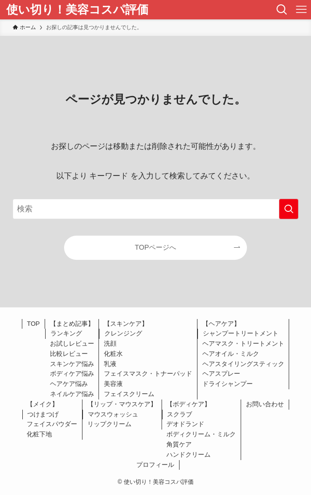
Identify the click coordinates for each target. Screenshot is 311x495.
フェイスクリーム (129, 394)
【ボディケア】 (188, 404)
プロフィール (155, 464)
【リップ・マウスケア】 (122, 404)
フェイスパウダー (52, 424)
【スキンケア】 (126, 323)
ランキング (66, 333)
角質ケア (179, 444)
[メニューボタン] (301, 9)
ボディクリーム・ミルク (201, 434)
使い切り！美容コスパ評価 (77, 10)
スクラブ (179, 414)
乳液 (110, 363)
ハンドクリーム (188, 454)
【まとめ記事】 (72, 323)
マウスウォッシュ (113, 414)
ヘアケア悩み (69, 383)
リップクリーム (109, 424)
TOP (33, 323)
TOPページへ (155, 247)
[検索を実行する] (288, 209)
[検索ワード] (156, 209)
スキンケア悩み (72, 363)
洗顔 (110, 343)
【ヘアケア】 (221, 323)
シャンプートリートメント (240, 333)
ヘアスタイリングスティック (243, 363)
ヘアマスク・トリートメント (243, 343)
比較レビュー (69, 353)
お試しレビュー (72, 343)
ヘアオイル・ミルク (230, 353)
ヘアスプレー (221, 373)
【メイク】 (42, 404)
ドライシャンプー (227, 383)
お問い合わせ (265, 404)
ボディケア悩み (72, 373)
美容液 (113, 383)
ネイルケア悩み (72, 394)
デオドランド (185, 424)
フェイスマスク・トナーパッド (148, 373)
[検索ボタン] (282, 9)
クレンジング (123, 333)
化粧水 (113, 353)
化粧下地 (39, 434)
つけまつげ (43, 414)
